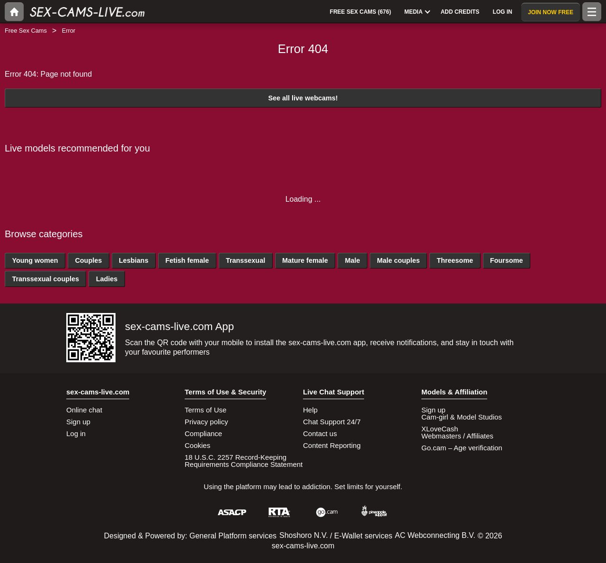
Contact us (320, 433)
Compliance (203, 433)
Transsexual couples (45, 279)
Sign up (78, 422)
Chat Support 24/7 (332, 422)
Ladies (107, 279)
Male (352, 260)
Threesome (455, 260)
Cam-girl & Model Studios (461, 417)
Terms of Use (205, 410)
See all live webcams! (303, 98)
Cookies (197, 445)
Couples (88, 260)
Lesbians (133, 260)
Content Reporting (332, 445)
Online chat (84, 410)
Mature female (305, 260)
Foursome (506, 260)
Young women (35, 260)
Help (310, 410)
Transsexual (245, 260)
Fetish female (187, 260)
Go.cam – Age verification (461, 448)
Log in (76, 433)
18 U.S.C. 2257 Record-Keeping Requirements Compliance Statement (244, 460)
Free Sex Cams (26, 30)
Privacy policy (206, 422)
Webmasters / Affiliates (457, 436)
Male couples (398, 260)
